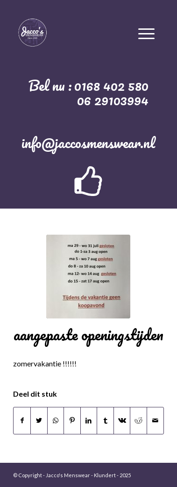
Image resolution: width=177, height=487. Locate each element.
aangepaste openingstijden (88, 334)
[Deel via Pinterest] (72, 420)
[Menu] (146, 32)
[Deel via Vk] (122, 420)
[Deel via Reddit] (138, 420)
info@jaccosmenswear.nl (88, 142)
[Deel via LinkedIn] (89, 420)
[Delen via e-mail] (155, 420)
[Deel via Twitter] (39, 420)
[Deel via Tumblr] (105, 420)
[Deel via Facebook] (22, 420)
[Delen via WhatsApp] (56, 420)
